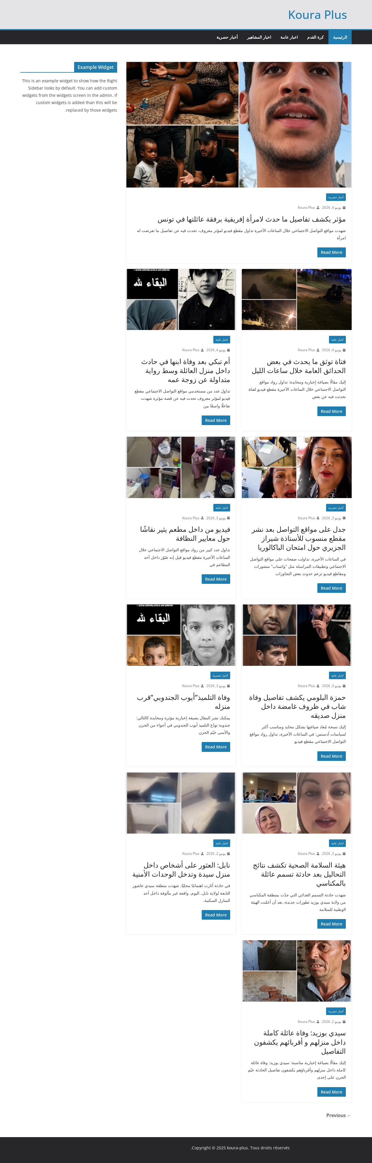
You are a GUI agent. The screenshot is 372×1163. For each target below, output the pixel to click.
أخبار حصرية (227, 37)
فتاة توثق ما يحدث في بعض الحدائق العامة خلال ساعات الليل (299, 365)
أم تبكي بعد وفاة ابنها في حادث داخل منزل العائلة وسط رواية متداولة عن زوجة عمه (185, 370)
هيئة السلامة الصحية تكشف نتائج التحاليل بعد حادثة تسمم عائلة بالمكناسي (299, 874)
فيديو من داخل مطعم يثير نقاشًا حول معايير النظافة (185, 533)
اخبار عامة (289, 37)
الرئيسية (340, 37)
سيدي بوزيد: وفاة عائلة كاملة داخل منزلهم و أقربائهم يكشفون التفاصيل (300, 1041)
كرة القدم (315, 37)
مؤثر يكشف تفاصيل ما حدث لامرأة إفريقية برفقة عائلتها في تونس (252, 219)
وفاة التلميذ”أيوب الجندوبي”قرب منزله (183, 701)
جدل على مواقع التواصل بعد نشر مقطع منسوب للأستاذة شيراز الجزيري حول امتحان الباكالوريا (299, 538)
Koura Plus (317, 14)
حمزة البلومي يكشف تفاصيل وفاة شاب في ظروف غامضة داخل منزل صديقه (297, 706)
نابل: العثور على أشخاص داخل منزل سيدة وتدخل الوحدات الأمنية (181, 869)
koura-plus (237, 1147)
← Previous (339, 1115)
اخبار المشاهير (259, 37)
